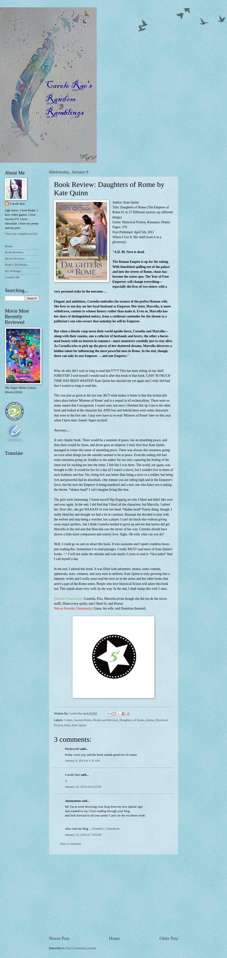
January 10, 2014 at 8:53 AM (83, 786)
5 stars (68, 720)
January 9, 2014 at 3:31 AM (82, 760)
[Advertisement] (113, 895)
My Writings (13, 271)
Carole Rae (72, 774)
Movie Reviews (15, 258)
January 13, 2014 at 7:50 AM (83, 834)
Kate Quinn (79, 725)
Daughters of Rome (132, 720)
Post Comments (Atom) (81, 948)
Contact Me (12, 277)
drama (150, 720)
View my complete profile (21, 233)
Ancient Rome (82, 720)
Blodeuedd (72, 749)
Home (114, 938)
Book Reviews (14, 252)
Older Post (168, 938)
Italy (67, 725)
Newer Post (59, 938)
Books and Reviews (105, 720)
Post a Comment (70, 844)
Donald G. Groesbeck (106, 828)
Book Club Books (16, 264)
